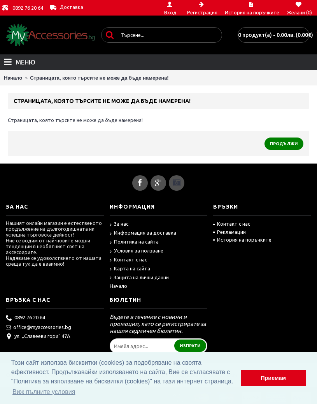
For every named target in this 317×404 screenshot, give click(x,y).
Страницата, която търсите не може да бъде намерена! (99, 78)
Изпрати (190, 345)
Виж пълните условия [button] (43, 391)
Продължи (284, 143)
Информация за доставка (143, 233)
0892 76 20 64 (27, 7)
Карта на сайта (130, 269)
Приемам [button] (273, 378)
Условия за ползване (136, 251)
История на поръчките (242, 239)
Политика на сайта (134, 242)
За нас (119, 224)
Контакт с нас (128, 260)
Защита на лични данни (139, 278)
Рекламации (229, 232)
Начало (13, 78)
